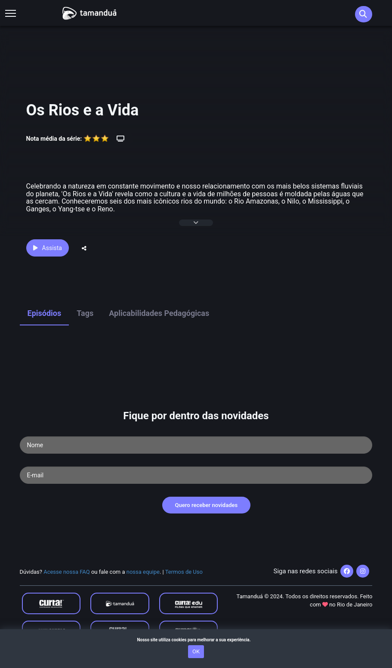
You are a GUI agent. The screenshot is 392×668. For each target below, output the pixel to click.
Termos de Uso (184, 572)
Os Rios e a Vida (82, 110)
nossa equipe (143, 572)
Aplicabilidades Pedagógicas (159, 313)
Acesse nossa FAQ (66, 572)
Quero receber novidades (206, 505)
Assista (47, 247)
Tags (85, 313)
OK (196, 651)
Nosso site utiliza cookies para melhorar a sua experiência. (196, 639)
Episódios (45, 313)
